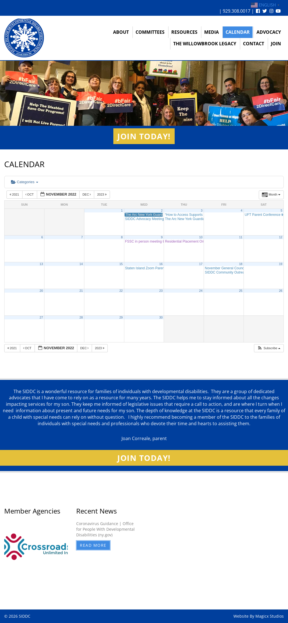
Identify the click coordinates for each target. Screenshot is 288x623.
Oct (30, 194)
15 (121, 264)
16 (161, 264)
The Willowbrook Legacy (204, 44)
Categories (24, 182)
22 (121, 290)
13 (41, 264)
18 (240, 264)
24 (200, 290)
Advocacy (268, 32)
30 (161, 317)
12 (280, 237)
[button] (268, 348)
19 (280, 264)
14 (81, 264)
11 (240, 237)
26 (280, 290)
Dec (87, 194)
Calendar (238, 32)
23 (161, 290)
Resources (184, 32)
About (121, 32)
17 (200, 264)
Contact (253, 44)
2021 (15, 194)
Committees (150, 32)
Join (276, 44)
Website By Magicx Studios (258, 616)
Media (211, 32)
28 (81, 317)
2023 (102, 194)
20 (41, 290)
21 (81, 290)
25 (240, 290)
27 (41, 317)
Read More (93, 545)
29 (121, 317)
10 (200, 237)
